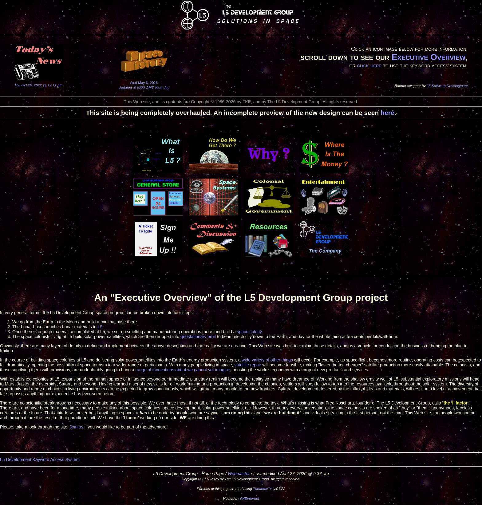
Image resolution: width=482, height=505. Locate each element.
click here (369, 65)
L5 (100, 326)
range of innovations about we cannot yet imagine (183, 369)
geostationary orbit (198, 336)
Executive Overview (428, 57)
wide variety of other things (267, 359)
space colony (249, 331)
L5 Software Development (447, 86)
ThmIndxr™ (262, 489)
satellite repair (247, 364)
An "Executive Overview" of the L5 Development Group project (241, 297)
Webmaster (239, 473)
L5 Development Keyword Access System (40, 459)
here (387, 112)
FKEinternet (249, 498)
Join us (76, 426)
